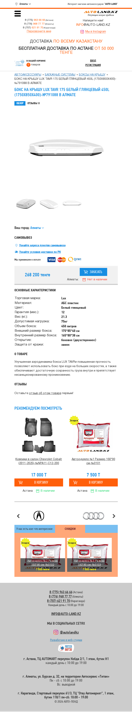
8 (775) (35, 20)
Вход (93, 60)
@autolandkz (69, 632)
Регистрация (93, 65)
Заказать (96, 272)
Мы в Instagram (95, 31)
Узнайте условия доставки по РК (40, 252)
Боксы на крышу (92, 75)
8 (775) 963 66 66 (60, 592)
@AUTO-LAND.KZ (93, 25)
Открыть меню (17, 13)
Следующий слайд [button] (114, 516)
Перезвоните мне (39, 31)
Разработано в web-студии (66, 641)
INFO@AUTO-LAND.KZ (66, 614)
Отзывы (33, 103)
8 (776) (34, 24)
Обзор (19, 103)
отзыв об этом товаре (45, 393)
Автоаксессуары (27, 75)
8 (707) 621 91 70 (58, 601)
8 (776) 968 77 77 (60, 596)
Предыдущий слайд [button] (18, 516)
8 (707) (33, 27)
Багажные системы (60, 75)
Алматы (23, 4)
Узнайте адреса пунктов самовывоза (42, 245)
